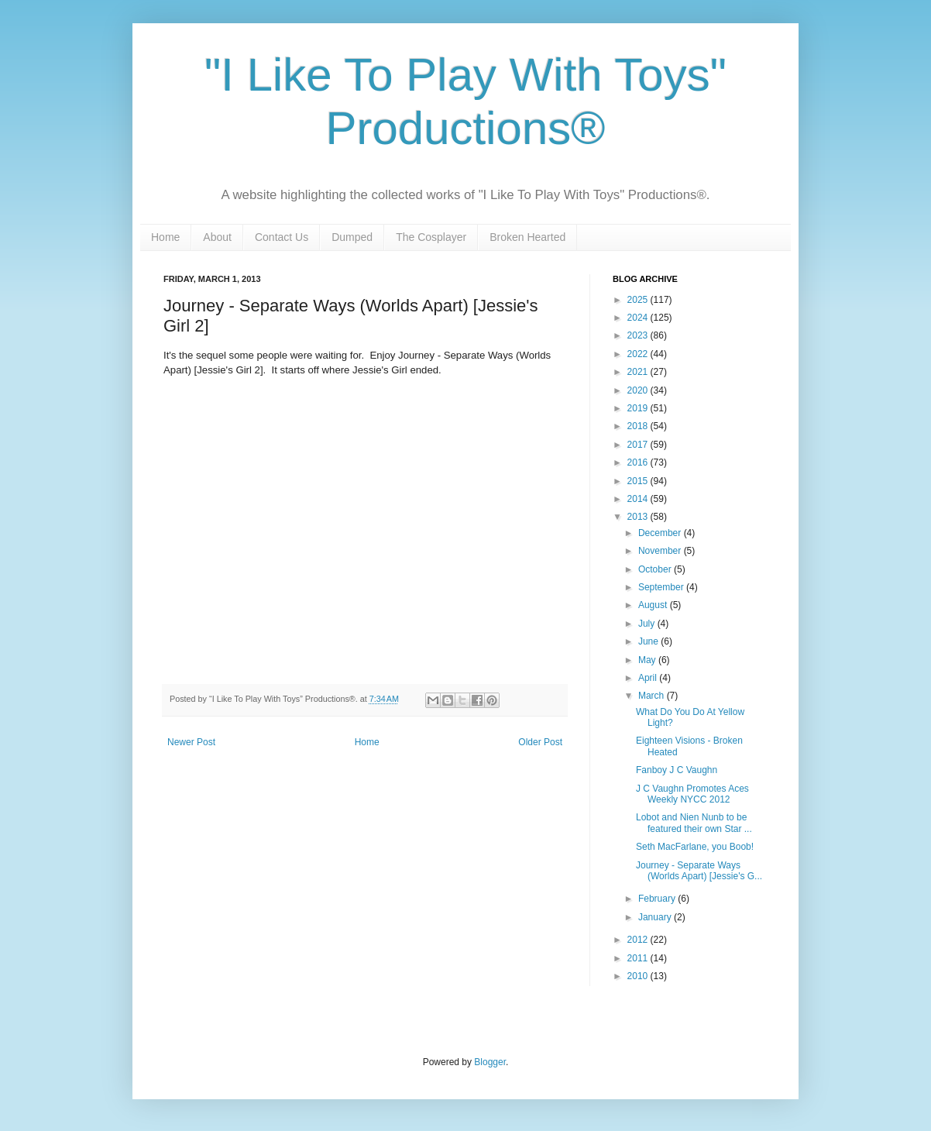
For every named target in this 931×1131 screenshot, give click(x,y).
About (217, 237)
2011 (639, 958)
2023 (639, 335)
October (656, 569)
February (658, 898)
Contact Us (281, 237)
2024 (639, 317)
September (662, 587)
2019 (639, 408)
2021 (639, 371)
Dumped (352, 237)
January (656, 917)
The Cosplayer (431, 237)
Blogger (490, 1062)
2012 (639, 939)
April (648, 677)
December (661, 533)
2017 (639, 444)
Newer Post (191, 742)
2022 (639, 354)
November (661, 550)
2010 (639, 976)
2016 (639, 462)
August (654, 605)
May (648, 660)
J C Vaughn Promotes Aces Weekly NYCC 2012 (692, 794)
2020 (639, 390)
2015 (639, 481)
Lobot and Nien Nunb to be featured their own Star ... (694, 823)
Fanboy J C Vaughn (676, 770)
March (652, 695)
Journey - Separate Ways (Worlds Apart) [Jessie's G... (699, 871)
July (648, 623)
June (649, 641)
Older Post (540, 742)
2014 (639, 498)
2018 (639, 426)
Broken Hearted (527, 237)
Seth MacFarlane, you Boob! (695, 846)
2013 (639, 516)
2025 (639, 299)
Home (165, 237)
